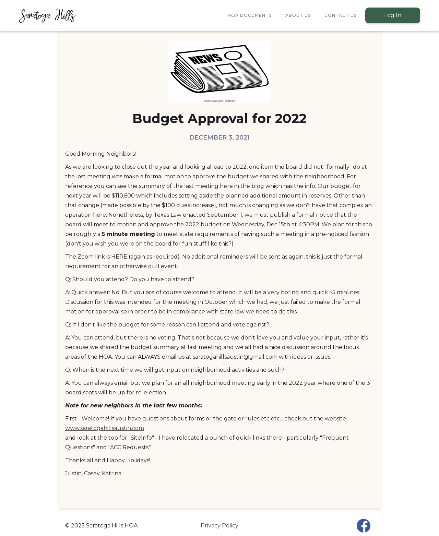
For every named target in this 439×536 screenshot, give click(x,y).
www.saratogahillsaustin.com (104, 428)
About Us (298, 15)
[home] (47, 15)
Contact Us (340, 15)
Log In (392, 15)
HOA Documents (250, 15)
